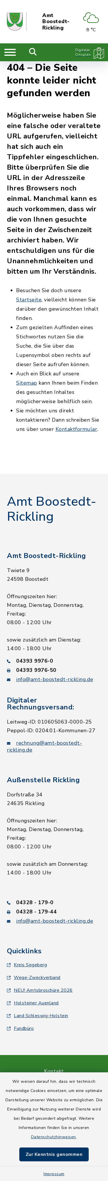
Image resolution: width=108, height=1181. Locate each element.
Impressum (54, 1174)
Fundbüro (20, 1028)
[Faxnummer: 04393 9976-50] (54, 670)
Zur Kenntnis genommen (54, 1154)
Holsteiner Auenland (33, 1003)
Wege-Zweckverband (33, 977)
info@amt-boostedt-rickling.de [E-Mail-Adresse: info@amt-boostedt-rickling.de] (54, 679)
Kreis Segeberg (27, 965)
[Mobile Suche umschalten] (33, 52)
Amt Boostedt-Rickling (56, 21)
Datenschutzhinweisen (53, 1137)
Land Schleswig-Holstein (37, 1016)
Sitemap (26, 382)
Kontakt (54, 1071)
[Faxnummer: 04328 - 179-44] (54, 911)
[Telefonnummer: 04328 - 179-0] (54, 902)
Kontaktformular (76, 429)
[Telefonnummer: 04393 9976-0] (54, 660)
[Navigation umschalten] (10, 52)
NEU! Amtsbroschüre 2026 (40, 990)
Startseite (28, 299)
